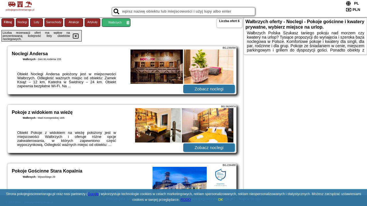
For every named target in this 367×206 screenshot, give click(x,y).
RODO (186, 200)
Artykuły (92, 22)
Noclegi (22, 22)
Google (93, 194)
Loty (36, 22)
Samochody (53, 22)
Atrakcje (74, 22)
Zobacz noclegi (209, 88)
